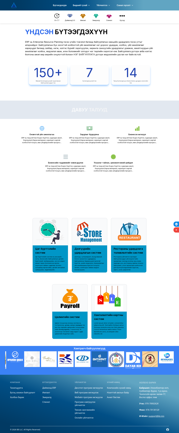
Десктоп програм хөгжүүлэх (89, 387)
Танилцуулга (16, 387)
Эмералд (46, 397)
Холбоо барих (17, 397)
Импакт (46, 392)
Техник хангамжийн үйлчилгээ (85, 411)
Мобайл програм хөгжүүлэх (89, 397)
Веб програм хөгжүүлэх (86, 392)
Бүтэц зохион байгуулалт (22, 392)
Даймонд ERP (49, 387)
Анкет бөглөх (113, 397)
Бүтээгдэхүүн (60, 5)
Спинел (46, 402)
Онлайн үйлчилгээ (84, 417)
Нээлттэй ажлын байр (118, 392)
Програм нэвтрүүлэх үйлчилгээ (85, 404)
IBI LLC (20, 429)
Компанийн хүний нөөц (119, 387)
